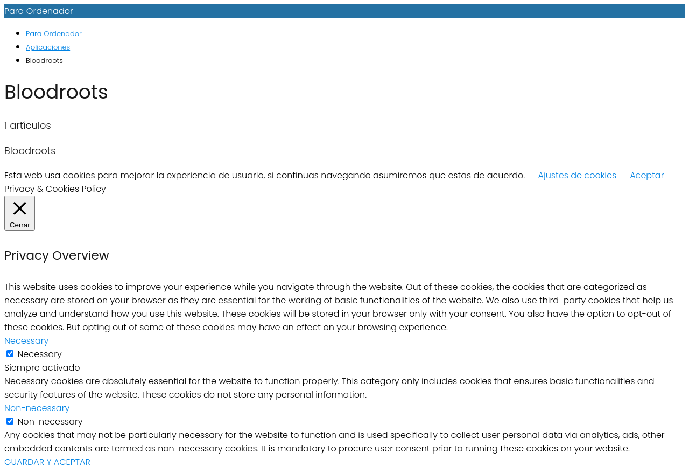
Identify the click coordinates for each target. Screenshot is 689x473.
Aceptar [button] (647, 175)
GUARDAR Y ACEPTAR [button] (47, 462)
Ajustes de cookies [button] (577, 175)
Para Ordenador (38, 11)
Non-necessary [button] (36, 408)
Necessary (39, 354)
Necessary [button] (26, 341)
